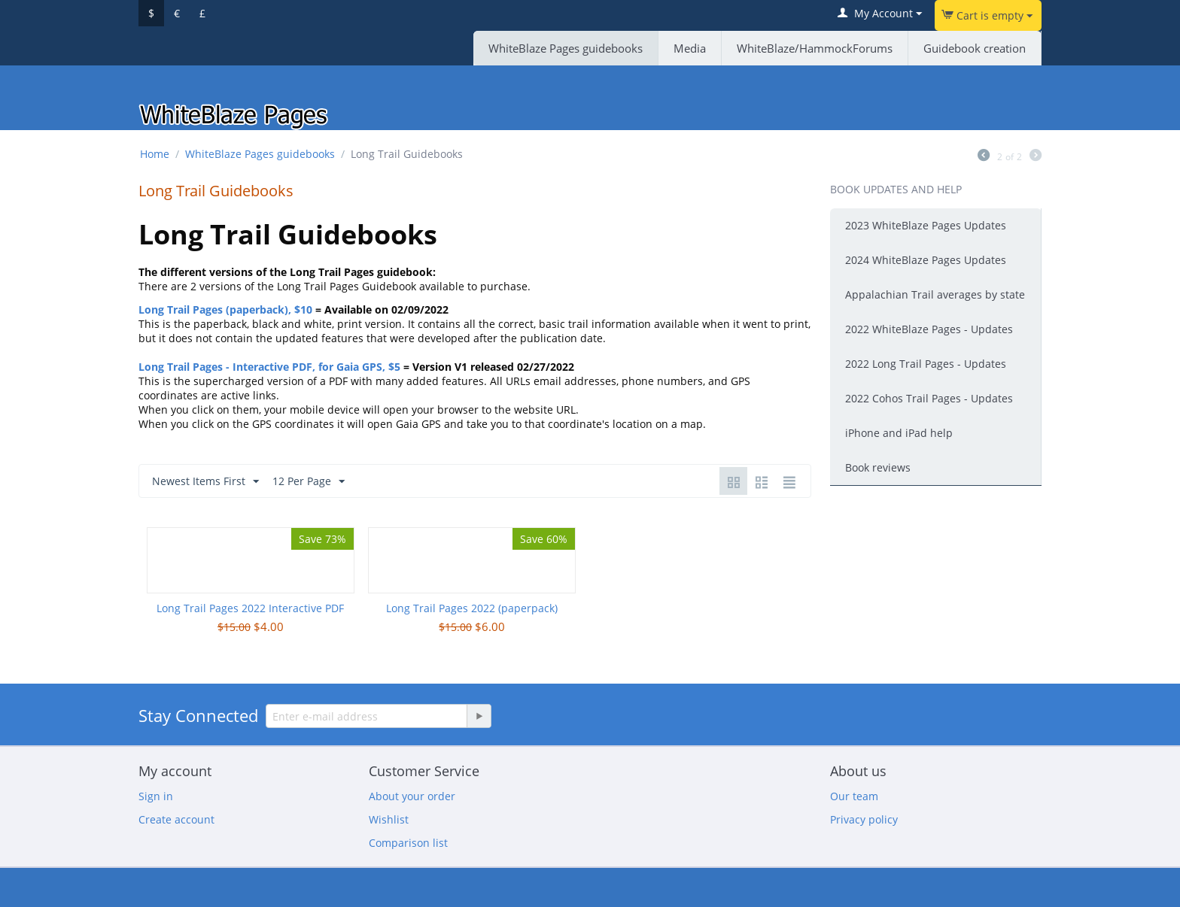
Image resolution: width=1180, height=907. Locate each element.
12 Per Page (308, 482)
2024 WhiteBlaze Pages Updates (925, 260)
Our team (854, 796)
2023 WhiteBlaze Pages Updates (925, 225)
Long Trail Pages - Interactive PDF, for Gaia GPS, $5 (269, 366)
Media (690, 48)
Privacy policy (864, 819)
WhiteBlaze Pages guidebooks (565, 48)
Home (154, 154)
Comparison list (408, 843)
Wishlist (389, 819)
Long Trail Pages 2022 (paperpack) (472, 608)
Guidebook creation (974, 48)
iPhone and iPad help (899, 433)
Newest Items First (205, 482)
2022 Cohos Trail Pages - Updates (929, 398)
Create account (176, 819)
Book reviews (878, 467)
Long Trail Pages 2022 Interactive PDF (250, 608)
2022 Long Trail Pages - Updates (925, 363)
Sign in (155, 796)
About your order (412, 796)
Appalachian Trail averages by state (935, 294)
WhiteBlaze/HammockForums (815, 48)
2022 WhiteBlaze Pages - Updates (929, 329)
